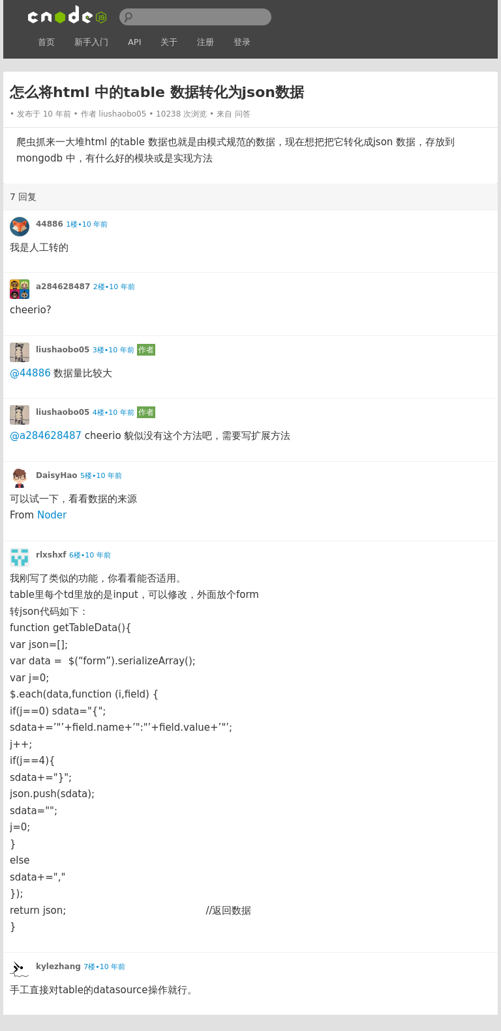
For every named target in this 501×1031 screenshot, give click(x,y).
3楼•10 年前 (113, 350)
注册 (205, 42)
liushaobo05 (122, 114)
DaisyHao (57, 475)
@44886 (30, 373)
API (135, 42)
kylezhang (58, 966)
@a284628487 (46, 436)
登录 (242, 42)
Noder (52, 515)
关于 (168, 42)
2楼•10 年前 (114, 287)
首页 (46, 42)
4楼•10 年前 (113, 412)
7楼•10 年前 (104, 967)
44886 (49, 224)
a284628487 (63, 286)
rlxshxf (51, 554)
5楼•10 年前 (101, 476)
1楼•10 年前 (87, 224)
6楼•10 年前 (90, 555)
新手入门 (91, 42)
